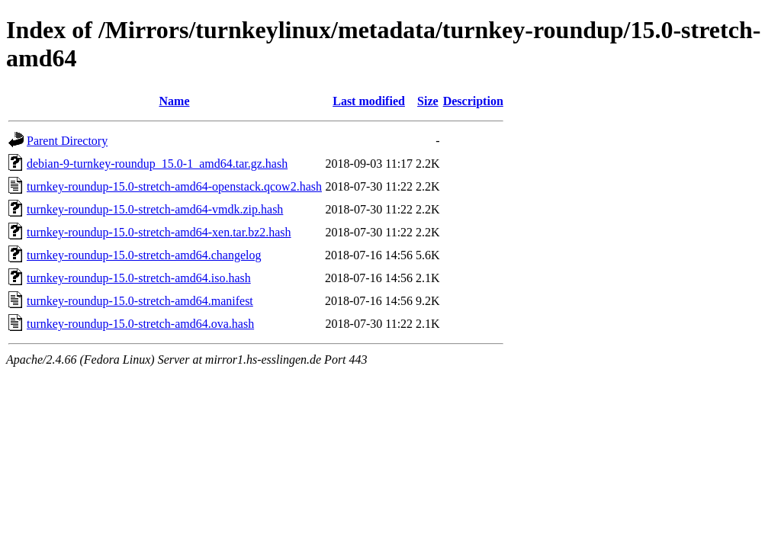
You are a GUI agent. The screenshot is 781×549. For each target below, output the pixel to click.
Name (174, 101)
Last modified (369, 101)
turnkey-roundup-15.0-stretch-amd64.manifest (140, 300)
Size (428, 101)
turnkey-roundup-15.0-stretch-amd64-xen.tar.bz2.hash (159, 232)
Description (473, 101)
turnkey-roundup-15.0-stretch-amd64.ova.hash (140, 323)
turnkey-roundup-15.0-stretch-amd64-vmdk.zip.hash (155, 209)
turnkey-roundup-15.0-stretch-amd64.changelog (144, 255)
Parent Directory (67, 140)
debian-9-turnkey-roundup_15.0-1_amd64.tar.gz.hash (157, 163)
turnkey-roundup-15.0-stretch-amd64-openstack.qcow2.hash (174, 186)
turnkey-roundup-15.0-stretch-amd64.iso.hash (139, 277)
